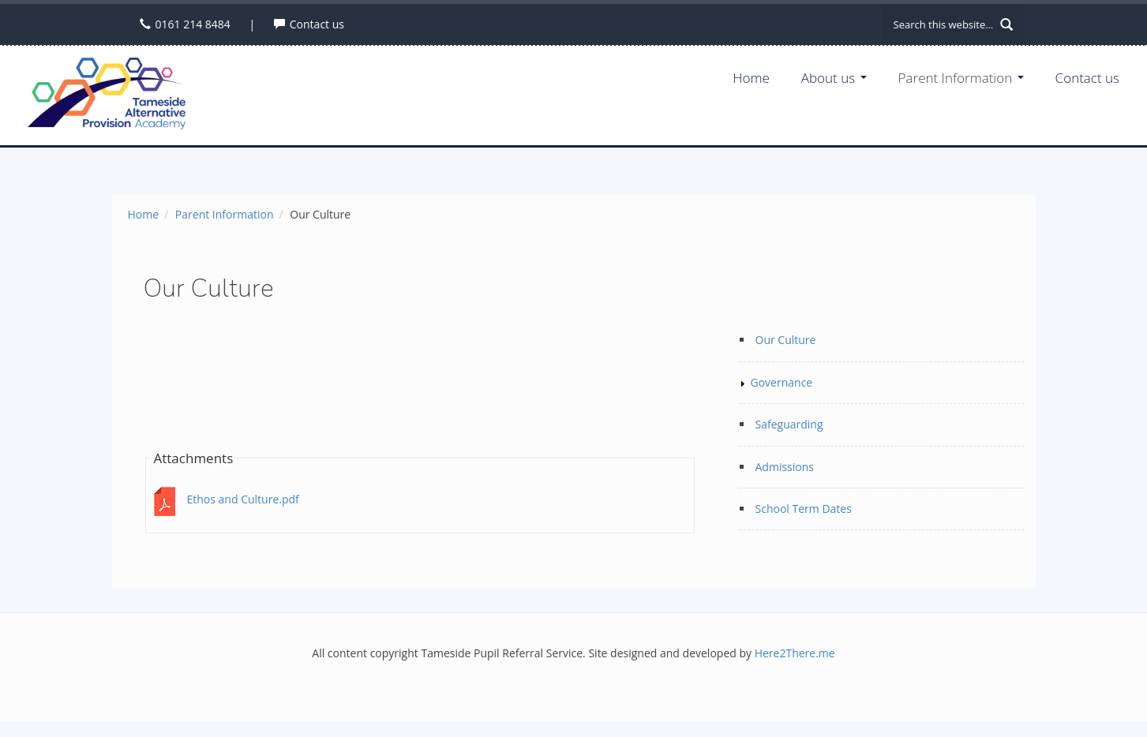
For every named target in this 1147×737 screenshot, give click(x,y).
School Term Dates (803, 508)
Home (751, 78)
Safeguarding (789, 424)
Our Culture (785, 339)
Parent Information (961, 78)
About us (834, 78)
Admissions (784, 466)
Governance (782, 382)
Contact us (317, 24)
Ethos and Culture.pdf (243, 499)
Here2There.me (795, 652)
